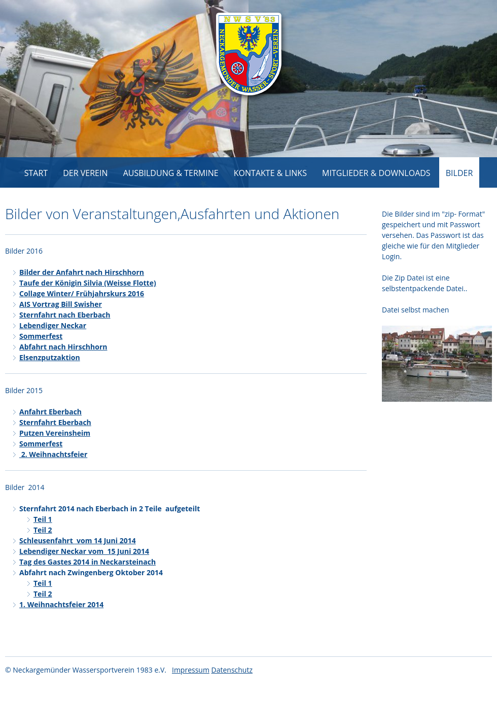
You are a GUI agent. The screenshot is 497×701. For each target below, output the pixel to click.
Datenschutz (232, 670)
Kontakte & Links (270, 173)
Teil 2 (42, 530)
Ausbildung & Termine (171, 173)
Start (36, 173)
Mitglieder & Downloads (376, 173)
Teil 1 (42, 519)
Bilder (459, 173)
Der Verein (85, 173)
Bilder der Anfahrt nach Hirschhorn (81, 272)
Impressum (190, 670)
